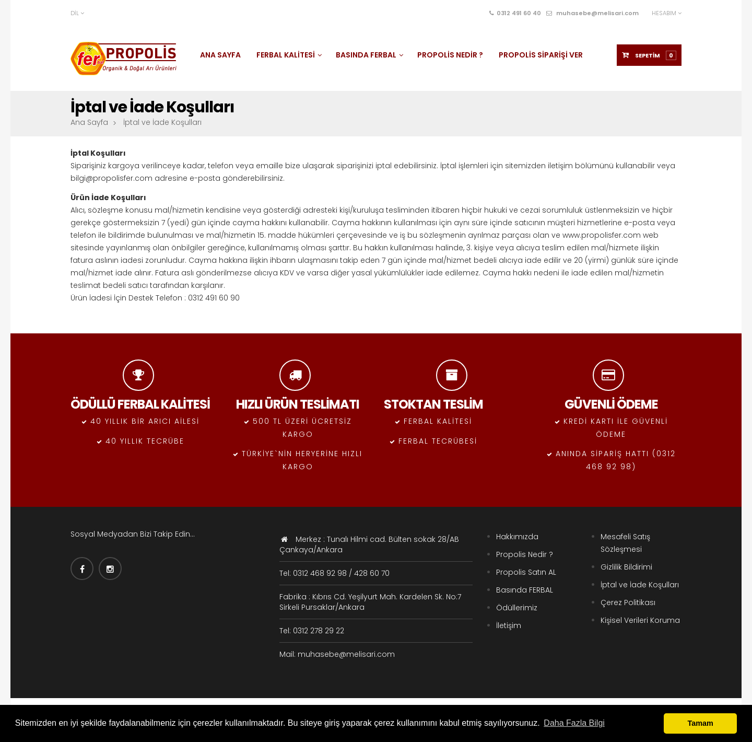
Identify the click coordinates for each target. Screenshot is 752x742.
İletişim (508, 625)
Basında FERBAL (524, 590)
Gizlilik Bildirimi (626, 567)
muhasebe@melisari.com (592, 13)
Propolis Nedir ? (524, 554)
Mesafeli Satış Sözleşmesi (625, 542)
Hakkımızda (517, 536)
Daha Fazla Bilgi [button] (574, 722)
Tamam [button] (700, 723)
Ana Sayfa (89, 122)
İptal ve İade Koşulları (640, 584)
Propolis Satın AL (526, 572)
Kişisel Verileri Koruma (640, 620)
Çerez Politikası (628, 602)
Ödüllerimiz (516, 607)
